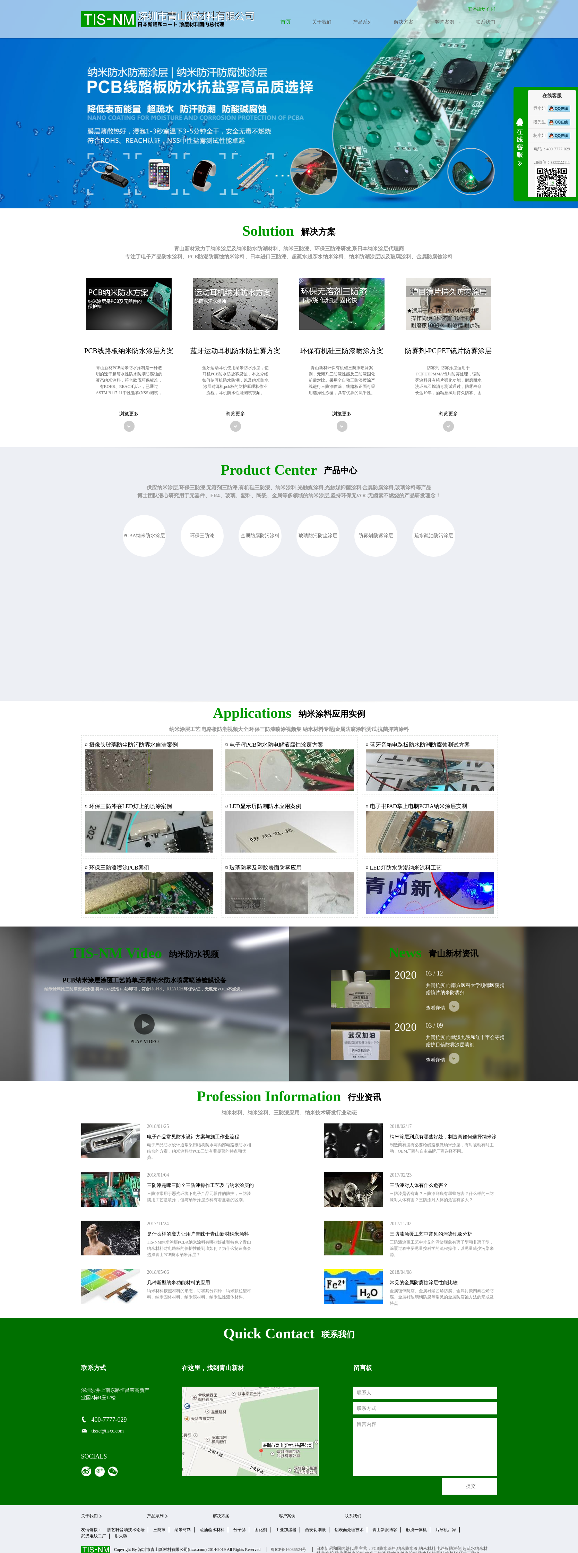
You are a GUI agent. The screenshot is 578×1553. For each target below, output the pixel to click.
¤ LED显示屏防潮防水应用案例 (263, 806)
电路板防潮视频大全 (224, 729)
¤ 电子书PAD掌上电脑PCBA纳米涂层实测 (416, 806)
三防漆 (159, 1529)
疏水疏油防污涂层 (433, 535)
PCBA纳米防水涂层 (144, 535)
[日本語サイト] (481, 9)
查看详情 (442, 1006)
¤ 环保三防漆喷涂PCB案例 (117, 868)
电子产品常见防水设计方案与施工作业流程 (193, 1136)
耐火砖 (121, 1536)
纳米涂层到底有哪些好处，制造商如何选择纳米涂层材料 (443, 1140)
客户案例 (444, 22)
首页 (286, 22)
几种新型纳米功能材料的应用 (178, 1282)
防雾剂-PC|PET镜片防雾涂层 (448, 351)
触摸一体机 (416, 1529)
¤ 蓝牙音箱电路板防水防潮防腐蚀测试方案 (418, 745)
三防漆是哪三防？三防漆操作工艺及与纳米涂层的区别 (200, 1189)
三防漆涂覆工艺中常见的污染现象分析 (431, 1234)
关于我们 (321, 22)
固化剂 (261, 1529)
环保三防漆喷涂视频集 (275, 729)
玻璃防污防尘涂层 (318, 535)
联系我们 (485, 22)
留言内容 (425, 1447)
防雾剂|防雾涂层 (376, 535)
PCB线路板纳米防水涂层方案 (129, 351)
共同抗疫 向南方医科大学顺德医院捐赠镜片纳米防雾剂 (465, 989)
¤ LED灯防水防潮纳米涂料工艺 (404, 868)
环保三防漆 (202, 535)
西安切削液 (315, 1529)
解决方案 (403, 22)
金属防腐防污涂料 (260, 535)
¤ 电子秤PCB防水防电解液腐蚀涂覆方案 (274, 745)
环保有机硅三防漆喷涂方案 (341, 351)
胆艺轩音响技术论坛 (126, 1529)
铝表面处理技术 (349, 1529)
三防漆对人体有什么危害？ (419, 1185)
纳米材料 (182, 1529)
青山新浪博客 (384, 1529)
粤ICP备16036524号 (288, 1549)
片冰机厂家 (445, 1529)
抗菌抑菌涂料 (393, 729)
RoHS (156, 988)
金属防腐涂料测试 (356, 729)
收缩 (520, 146)
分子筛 (239, 1529)
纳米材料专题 (318, 729)
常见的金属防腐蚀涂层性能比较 (424, 1282)
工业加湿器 (286, 1529)
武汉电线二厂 (93, 1536)
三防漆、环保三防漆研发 (322, 248)
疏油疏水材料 (212, 1529)
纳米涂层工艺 (184, 729)
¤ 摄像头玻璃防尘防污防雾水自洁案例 (131, 745)
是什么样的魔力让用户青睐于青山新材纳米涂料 (198, 1234)
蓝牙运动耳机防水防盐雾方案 (235, 351)
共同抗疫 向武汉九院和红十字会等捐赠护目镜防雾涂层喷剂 (465, 1041)
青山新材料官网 (168, 19)
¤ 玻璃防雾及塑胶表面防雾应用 (263, 868)
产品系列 (362, 22)
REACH (175, 988)
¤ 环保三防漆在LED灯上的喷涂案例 (128, 806)
